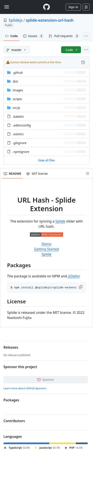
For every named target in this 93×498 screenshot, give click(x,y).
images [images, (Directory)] (18, 90)
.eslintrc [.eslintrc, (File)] (18, 134)
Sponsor (45, 380)
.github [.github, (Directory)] (18, 73)
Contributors (14, 420)
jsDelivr (73, 276)
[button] (81, 287)
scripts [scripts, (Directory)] (17, 99)
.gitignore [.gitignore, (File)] (19, 143)
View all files (46, 160)
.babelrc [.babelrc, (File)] (18, 116)
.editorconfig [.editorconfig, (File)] (22, 125)
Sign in (73, 7)
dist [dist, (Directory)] (15, 81)
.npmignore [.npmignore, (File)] (21, 152)
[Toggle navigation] (6, 7)
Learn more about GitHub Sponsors (24, 388)
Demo (46, 244)
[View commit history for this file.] (83, 62)
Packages (11, 400)
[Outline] (87, 173)
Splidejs (16, 20)
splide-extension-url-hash (49, 20)
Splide (60, 221)
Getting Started (46, 249)
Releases (10, 347)
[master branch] (16, 49)
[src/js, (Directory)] (16, 108)
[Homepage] (46, 7)
